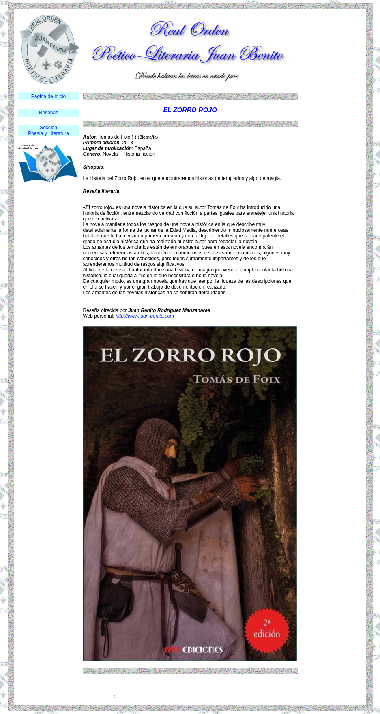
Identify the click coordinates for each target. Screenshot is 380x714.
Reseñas (48, 112)
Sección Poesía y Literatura (48, 130)
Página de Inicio (48, 96)
